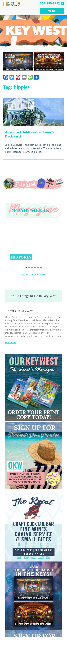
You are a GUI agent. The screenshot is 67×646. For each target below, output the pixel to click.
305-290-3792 (50, 3)
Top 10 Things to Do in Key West (32, 296)
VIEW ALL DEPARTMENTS (33, 274)
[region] (33, 245)
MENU (52, 11)
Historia (21, 257)
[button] (33, 243)
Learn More (10, 342)
